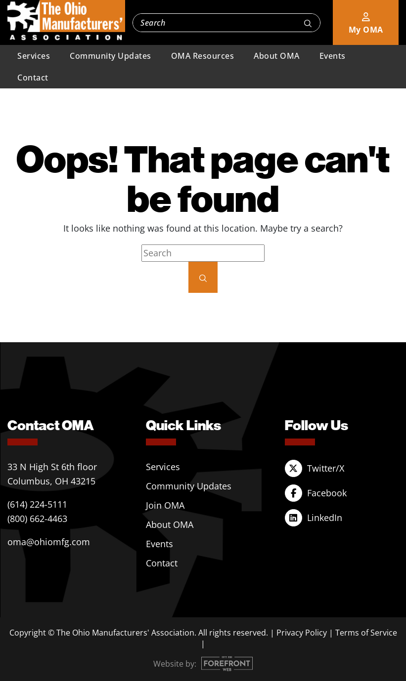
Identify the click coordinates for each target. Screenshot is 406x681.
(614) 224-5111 (37, 504)
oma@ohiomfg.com (48, 542)
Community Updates (110, 55)
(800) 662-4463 (37, 518)
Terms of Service (366, 632)
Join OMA (165, 505)
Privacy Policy (301, 632)
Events (332, 55)
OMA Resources (202, 55)
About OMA (277, 55)
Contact (32, 77)
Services (33, 55)
